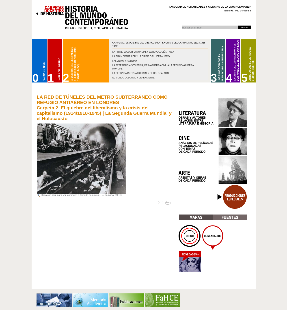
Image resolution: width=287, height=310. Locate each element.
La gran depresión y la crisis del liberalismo (141, 56)
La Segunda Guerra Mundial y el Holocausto (140, 73)
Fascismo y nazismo (124, 61)
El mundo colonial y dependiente (133, 77)
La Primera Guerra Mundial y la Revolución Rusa (143, 52)
